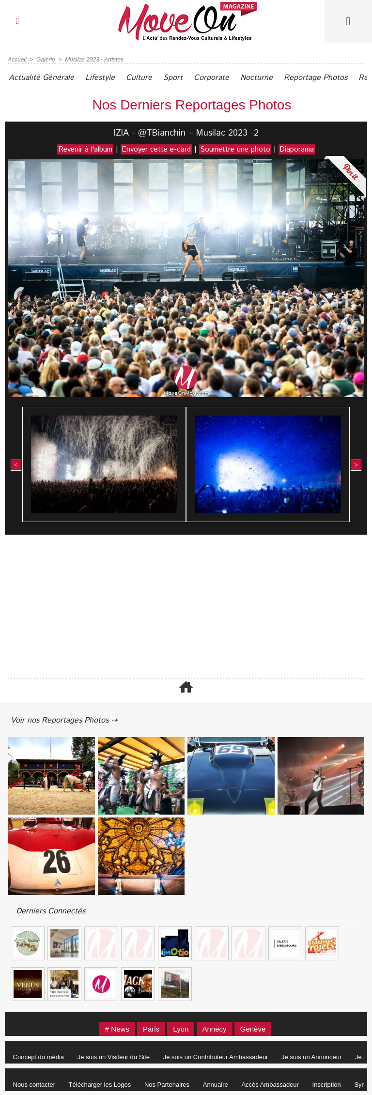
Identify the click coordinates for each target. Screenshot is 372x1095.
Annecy (214, 1029)
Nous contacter (34, 1084)
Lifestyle (100, 77)
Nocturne (256, 77)
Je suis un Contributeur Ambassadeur (215, 1057)
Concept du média (38, 1057)
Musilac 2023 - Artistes (94, 59)
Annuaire (215, 1084)
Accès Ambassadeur (270, 1084)
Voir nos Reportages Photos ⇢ (64, 720)
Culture (139, 77)
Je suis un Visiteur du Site (114, 1057)
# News (117, 1029)
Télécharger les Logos (100, 1084)
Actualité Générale (41, 77)
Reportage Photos (315, 77)
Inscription (326, 1084)
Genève (253, 1029)
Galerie (45, 59)
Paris (151, 1029)
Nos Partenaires (166, 1084)
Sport (173, 77)
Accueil (17, 59)
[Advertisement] (186, 607)
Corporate (211, 77)
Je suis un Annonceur (311, 1057)
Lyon (180, 1029)
